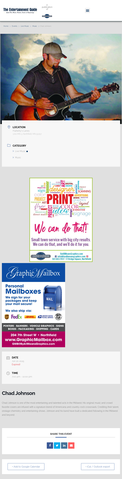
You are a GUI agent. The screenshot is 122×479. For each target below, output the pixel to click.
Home (6, 26)
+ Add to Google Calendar (26, 466)
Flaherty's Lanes (21, 131)
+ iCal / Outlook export (97, 466)
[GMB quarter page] (33, 346)
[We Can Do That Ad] (61, 261)
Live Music (25, 26)
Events (14, 26)
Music (34, 26)
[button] (87, 10)
